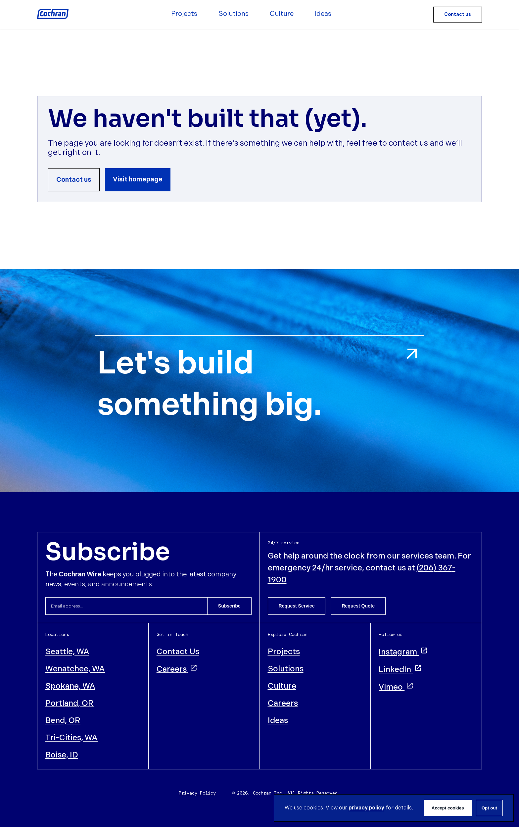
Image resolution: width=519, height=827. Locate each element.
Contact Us (178, 652)
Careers (177, 669)
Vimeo (396, 687)
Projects (284, 652)
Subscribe (229, 605)
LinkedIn (400, 669)
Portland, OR (69, 703)
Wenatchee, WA (75, 669)
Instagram (403, 652)
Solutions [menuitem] (233, 14)
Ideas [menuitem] (323, 14)
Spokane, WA (70, 686)
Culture (282, 686)
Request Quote (358, 605)
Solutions (286, 669)
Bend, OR (62, 720)
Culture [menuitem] (282, 14)
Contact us (457, 14)
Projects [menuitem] (184, 14)
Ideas (278, 720)
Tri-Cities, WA (71, 738)
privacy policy (366, 808)
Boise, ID (61, 755)
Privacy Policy (197, 793)
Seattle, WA (67, 652)
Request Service (297, 605)
